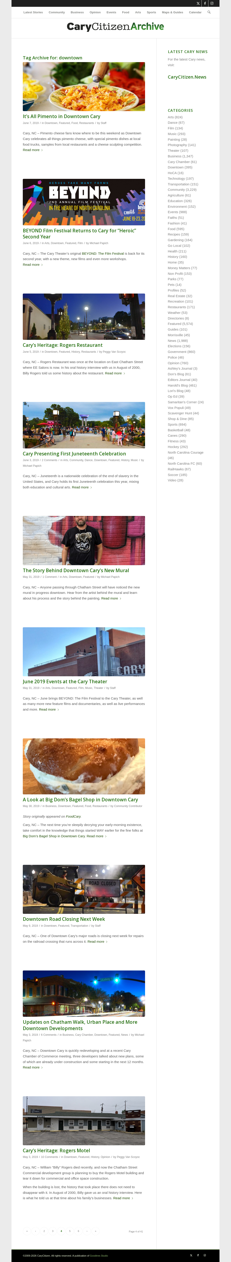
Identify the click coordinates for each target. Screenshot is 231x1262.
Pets (171, 285)
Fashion (174, 223)
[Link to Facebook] (205, 3)
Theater (98, 688)
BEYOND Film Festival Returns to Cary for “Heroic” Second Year (79, 233)
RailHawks (176, 469)
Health (173, 251)
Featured (64, 123)
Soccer (173, 475)
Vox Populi (176, 408)
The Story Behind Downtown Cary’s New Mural (76, 570)
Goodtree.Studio (99, 1255)
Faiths (172, 217)
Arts (46, 243)
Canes (173, 435)
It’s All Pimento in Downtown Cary (61, 116)
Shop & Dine (177, 419)
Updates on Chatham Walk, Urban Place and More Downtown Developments (80, 1025)
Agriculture (176, 195)
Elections (175, 346)
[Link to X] (198, 3)
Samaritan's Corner (182, 402)
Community (76, 460)
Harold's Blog (178, 385)
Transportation (79, 925)
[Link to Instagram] (211, 3)
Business (50, 806)
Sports (173, 424)
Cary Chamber (84, 1034)
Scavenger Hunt (180, 413)
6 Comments (49, 1034)
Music (134, 460)
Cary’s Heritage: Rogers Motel (56, 1150)
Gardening (176, 240)
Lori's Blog (176, 391)
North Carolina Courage (185, 452)
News (124, 1034)
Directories (176, 318)
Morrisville (175, 335)
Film (80, 243)
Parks (172, 279)
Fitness (173, 441)
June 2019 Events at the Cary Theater (65, 681)
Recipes (174, 234)
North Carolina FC (181, 463)
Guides (173, 329)
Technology (176, 178)
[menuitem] (33, 12)
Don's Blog (176, 374)
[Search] (207, 12)
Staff (103, 123)
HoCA (172, 173)
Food (75, 123)
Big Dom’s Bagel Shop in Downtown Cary (54, 836)
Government (177, 352)
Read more (33, 150)
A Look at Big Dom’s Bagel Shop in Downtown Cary (80, 799)
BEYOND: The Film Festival (103, 253)
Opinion (105, 1157)
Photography (177, 145)
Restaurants (86, 123)
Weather (174, 313)
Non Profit (175, 273)
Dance (89, 460)
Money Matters (179, 268)
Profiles (173, 290)
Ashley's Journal (180, 368)
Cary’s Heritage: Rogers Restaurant (63, 345)
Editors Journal (179, 380)
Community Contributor (128, 806)
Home (172, 262)
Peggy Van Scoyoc (114, 351)
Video (172, 480)
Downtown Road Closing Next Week (64, 919)
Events (173, 212)
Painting (174, 139)
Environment (177, 206)
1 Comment (50, 577)
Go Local (174, 245)
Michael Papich (99, 243)
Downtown (51, 123)
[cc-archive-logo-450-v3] (115, 28)
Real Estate (176, 296)
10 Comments (49, 1157)
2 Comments (49, 460)
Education (175, 201)
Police (172, 357)
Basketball (175, 430)
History (76, 351)
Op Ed (173, 396)
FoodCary (73, 816)
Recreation (176, 301)
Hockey (173, 447)
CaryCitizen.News (187, 77)
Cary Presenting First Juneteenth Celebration (74, 453)
